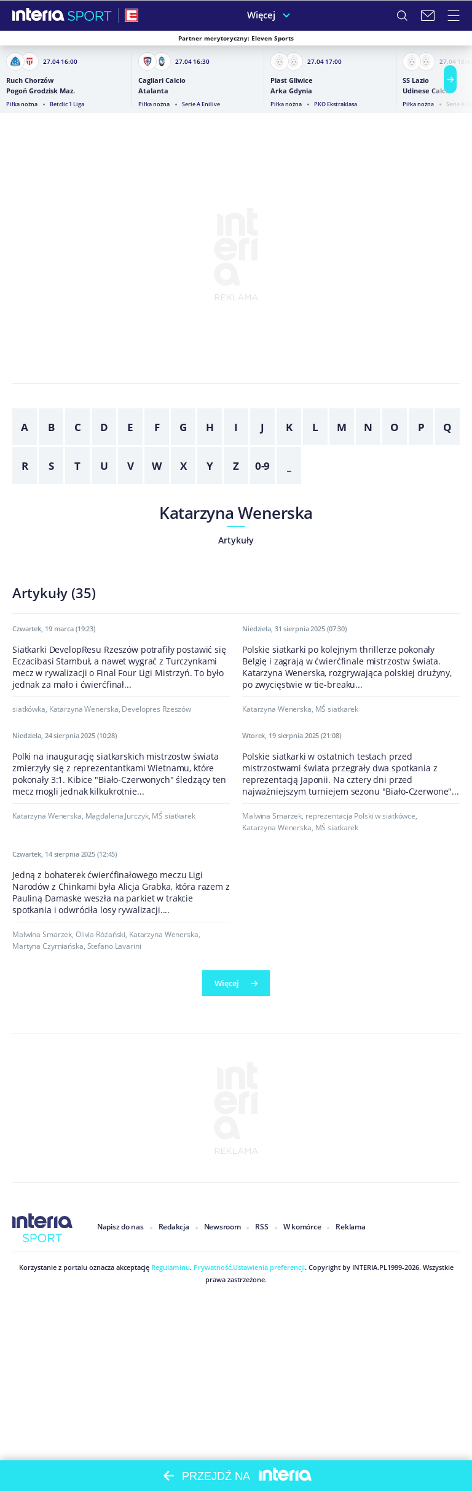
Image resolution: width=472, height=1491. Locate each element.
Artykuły (236, 540)
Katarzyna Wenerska (236, 513)
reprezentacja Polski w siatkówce (360, 1140)
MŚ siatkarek (337, 871)
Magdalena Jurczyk (117, 1153)
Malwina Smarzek (272, 1140)
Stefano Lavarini (114, 1434)
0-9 (262, 466)
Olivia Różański (100, 1422)
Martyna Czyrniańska (48, 1434)
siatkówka (28, 871)
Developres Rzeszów (156, 871)
